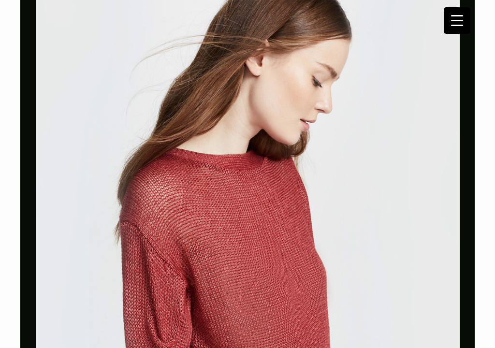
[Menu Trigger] (457, 20)
